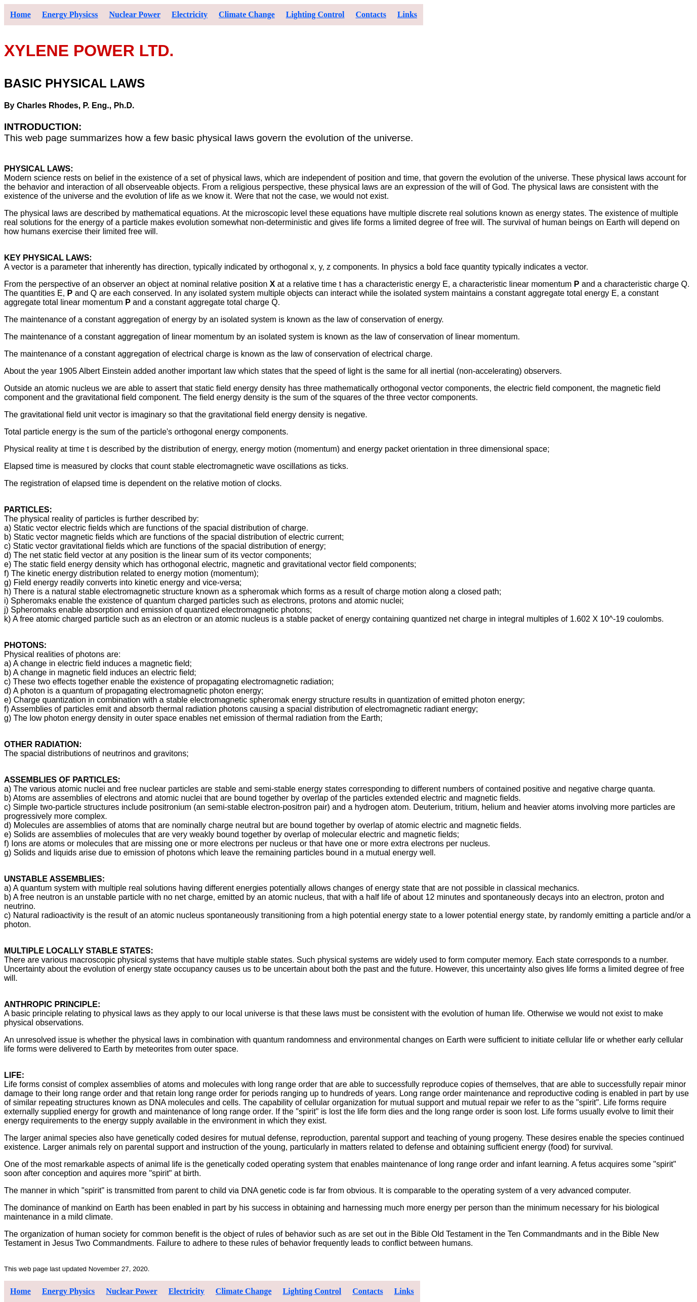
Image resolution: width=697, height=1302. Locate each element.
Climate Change (247, 14)
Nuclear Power (134, 14)
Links (407, 14)
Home (20, 14)
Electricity (190, 14)
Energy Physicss (70, 14)
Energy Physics (68, 1291)
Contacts (370, 14)
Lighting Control (315, 14)
